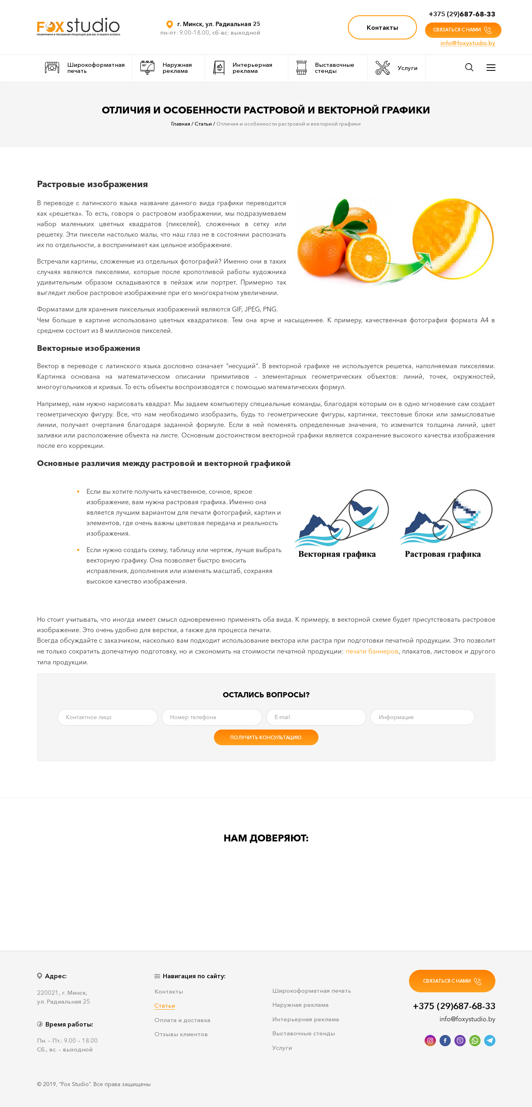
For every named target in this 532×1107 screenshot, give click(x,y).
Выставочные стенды (325, 68)
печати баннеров (372, 651)
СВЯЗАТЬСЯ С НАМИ (462, 30)
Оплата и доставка (182, 1020)
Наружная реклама (166, 68)
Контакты (382, 27)
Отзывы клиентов (181, 1034)
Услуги (396, 68)
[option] (75, 888)
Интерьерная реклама (243, 68)
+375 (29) (462, 14)
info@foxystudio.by (467, 43)
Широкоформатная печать (85, 67)
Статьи (164, 1005)
